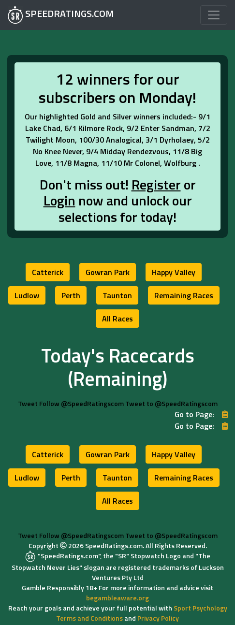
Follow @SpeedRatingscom (81, 403)
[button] (48, 272)
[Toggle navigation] (213, 15)
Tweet (28, 403)
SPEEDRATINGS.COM (61, 15)
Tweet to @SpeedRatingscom (171, 403)
